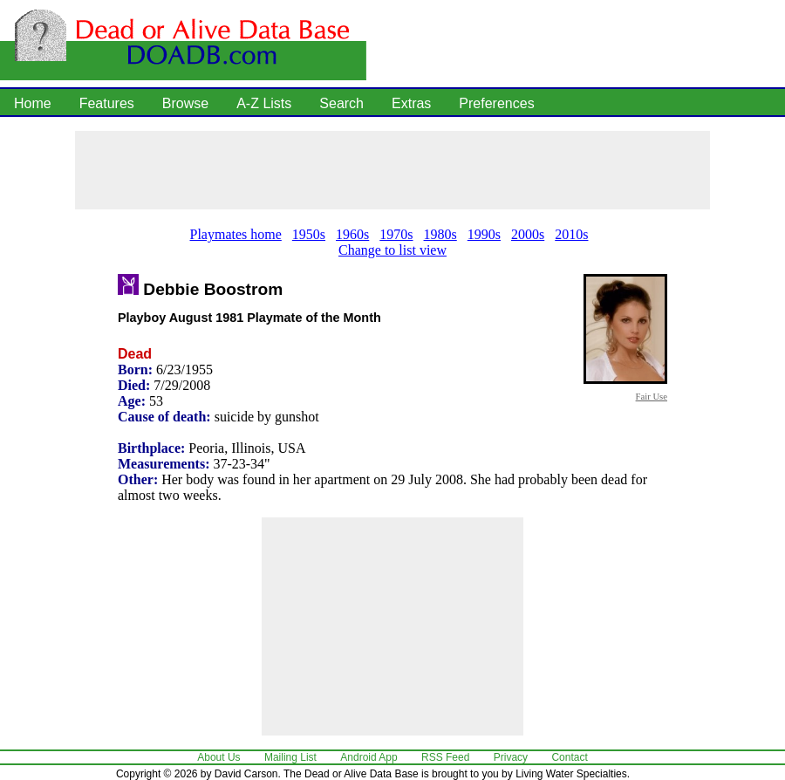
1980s (440, 234)
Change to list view (392, 250)
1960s (352, 234)
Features (106, 103)
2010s (571, 234)
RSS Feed (445, 757)
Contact (569, 757)
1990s (484, 234)
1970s (396, 234)
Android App (368, 757)
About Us (218, 757)
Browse (185, 103)
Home (32, 103)
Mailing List (290, 757)
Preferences (496, 103)
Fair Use (651, 396)
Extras (411, 103)
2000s (527, 234)
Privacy (511, 757)
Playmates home (236, 234)
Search (341, 103)
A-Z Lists (263, 103)
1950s (308, 234)
